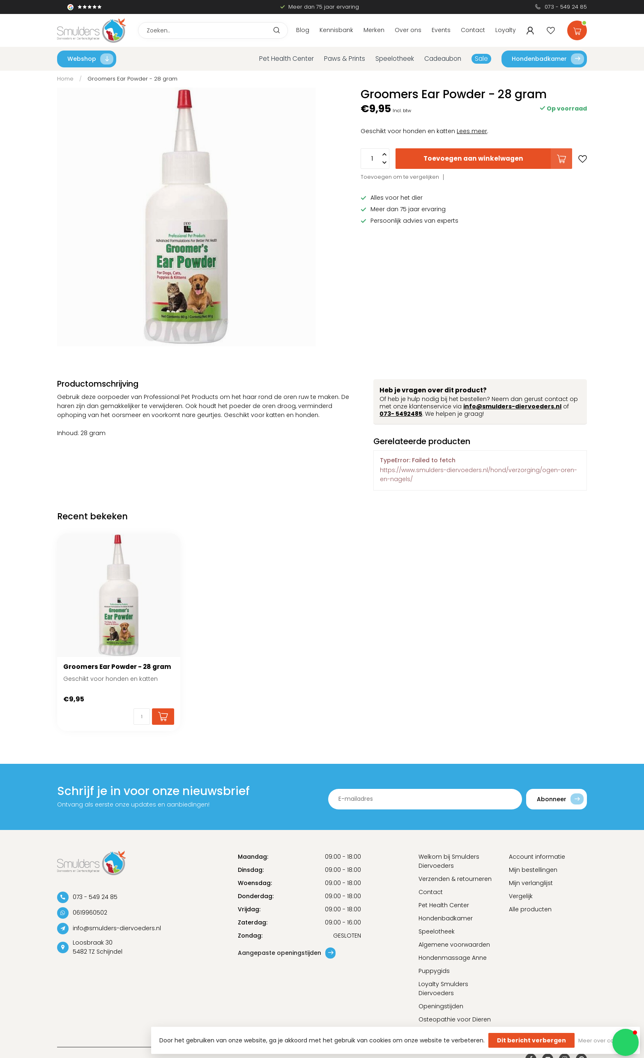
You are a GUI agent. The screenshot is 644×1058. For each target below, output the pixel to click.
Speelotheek (394, 58)
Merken (373, 30)
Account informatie (537, 857)
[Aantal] (141, 716)
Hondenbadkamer (548, 59)
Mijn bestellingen (533, 870)
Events (441, 30)
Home (65, 79)
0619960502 (90, 912)
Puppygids (434, 971)
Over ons (408, 30)
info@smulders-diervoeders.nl (512, 406)
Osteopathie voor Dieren (455, 1019)
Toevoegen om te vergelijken (400, 176)
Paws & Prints (344, 58)
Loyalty (505, 30)
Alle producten (530, 909)
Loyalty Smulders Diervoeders (443, 988)
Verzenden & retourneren (455, 879)
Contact (473, 30)
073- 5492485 (401, 414)
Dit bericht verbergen (531, 1040)
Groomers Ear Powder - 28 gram (132, 79)
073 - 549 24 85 (566, 7)
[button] (625, 1042)
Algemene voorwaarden (454, 944)
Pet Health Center (286, 58)
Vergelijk (521, 896)
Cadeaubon (442, 58)
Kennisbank (336, 30)
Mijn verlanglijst (531, 883)
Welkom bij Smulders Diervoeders (449, 861)
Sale (481, 58)
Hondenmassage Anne (453, 958)
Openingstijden (441, 1006)
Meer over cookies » (605, 1040)
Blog (302, 30)
